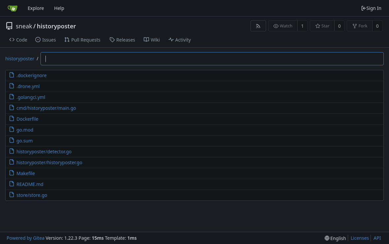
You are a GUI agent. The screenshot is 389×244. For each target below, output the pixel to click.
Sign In (371, 8)
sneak (24, 26)
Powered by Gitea (26, 238)
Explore (36, 8)
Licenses (360, 238)
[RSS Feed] (258, 25)
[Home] (12, 8)
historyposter (56, 26)
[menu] (335, 238)
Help (59, 8)
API (377, 238)
